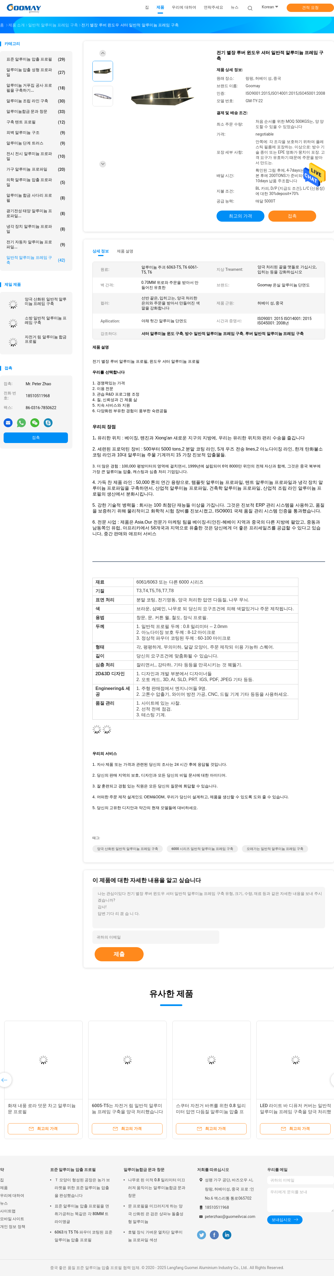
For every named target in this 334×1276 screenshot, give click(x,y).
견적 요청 (310, 7)
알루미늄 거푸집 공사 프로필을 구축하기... (35, 87)
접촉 (36, 437)
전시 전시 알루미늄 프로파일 (35, 156)
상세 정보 (100, 251)
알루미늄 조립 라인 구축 (35, 101)
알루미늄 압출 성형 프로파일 (35, 72)
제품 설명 (125, 251)
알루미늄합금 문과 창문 (35, 111)
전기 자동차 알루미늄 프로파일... (35, 244)
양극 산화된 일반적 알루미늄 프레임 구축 (46, 301)
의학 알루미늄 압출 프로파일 (35, 182)
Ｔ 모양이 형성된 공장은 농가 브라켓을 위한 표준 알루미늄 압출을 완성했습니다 (82, 1188)
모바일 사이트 (12, 1219)
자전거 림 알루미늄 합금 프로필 (46, 339)
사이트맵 (8, 1211)
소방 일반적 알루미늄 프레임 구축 (46, 320)
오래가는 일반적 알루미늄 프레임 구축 (275, 849)
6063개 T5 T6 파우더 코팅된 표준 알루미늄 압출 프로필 (83, 1236)
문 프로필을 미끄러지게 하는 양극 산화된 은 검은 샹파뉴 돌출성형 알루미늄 (155, 1214)
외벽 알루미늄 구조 (35, 133)
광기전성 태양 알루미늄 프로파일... (35, 213)
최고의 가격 (240, 216)
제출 (119, 954)
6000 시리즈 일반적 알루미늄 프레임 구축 (202, 849)
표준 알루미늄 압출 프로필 (35, 59)
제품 (4, 1187)
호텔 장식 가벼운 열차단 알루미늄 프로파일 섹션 (155, 1236)
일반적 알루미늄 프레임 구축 (35, 260)
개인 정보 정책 (12, 1226)
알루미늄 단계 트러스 (35, 143)
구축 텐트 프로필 (35, 122)
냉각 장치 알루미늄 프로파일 (35, 229)
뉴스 (4, 1203)
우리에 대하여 (12, 1195)
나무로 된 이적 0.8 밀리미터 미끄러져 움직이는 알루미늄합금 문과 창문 (156, 1188)
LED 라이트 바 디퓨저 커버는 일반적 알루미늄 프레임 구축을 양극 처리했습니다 (295, 1111)
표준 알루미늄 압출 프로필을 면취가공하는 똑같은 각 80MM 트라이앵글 (82, 1214)
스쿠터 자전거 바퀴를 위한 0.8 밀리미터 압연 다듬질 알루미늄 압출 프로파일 (211, 1111)
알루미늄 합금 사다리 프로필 (35, 197)
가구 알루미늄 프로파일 (35, 169)
